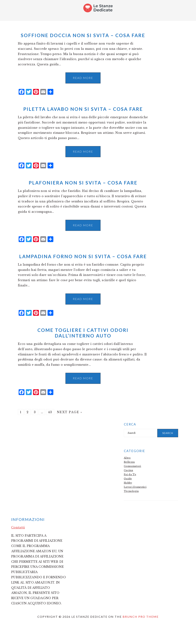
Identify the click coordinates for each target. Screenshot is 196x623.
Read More (83, 77)
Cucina (128, 470)
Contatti (18, 527)
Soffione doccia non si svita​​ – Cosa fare (83, 35)
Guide (128, 478)
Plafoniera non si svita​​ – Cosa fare (83, 183)
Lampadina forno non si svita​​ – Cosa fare (83, 256)
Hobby (128, 482)
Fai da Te (130, 474)
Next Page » (69, 412)
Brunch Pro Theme (141, 616)
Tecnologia (131, 491)
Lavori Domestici (135, 487)
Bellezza (129, 462)
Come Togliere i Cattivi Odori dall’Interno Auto (83, 333)
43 (50, 412)
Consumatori (132, 466)
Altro (127, 457)
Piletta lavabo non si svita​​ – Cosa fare (83, 109)
